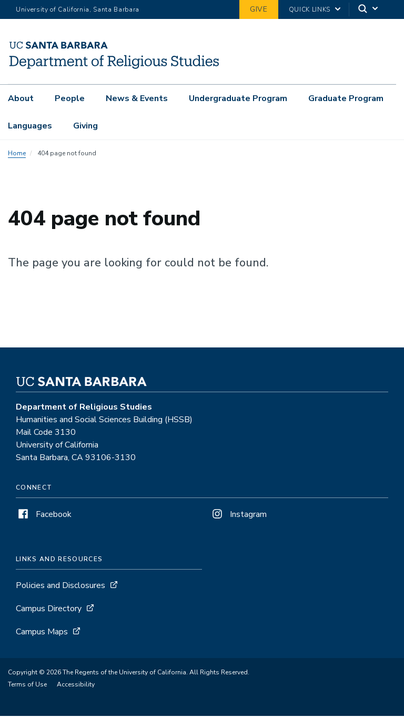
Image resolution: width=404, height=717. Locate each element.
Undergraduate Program (238, 98)
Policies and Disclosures (60, 586)
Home (17, 154)
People (70, 98)
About (21, 98)
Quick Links (309, 9)
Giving (85, 126)
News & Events (137, 98)
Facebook (44, 515)
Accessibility (76, 685)
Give (259, 9)
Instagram (238, 515)
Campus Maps (42, 633)
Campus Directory (49, 609)
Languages (30, 126)
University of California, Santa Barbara (77, 9)
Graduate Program (345, 98)
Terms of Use (27, 685)
